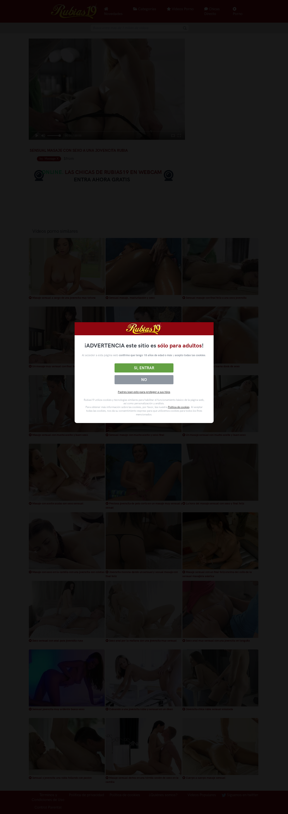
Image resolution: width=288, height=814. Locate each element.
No (144, 379)
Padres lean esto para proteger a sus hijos (144, 392)
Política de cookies (178, 407)
